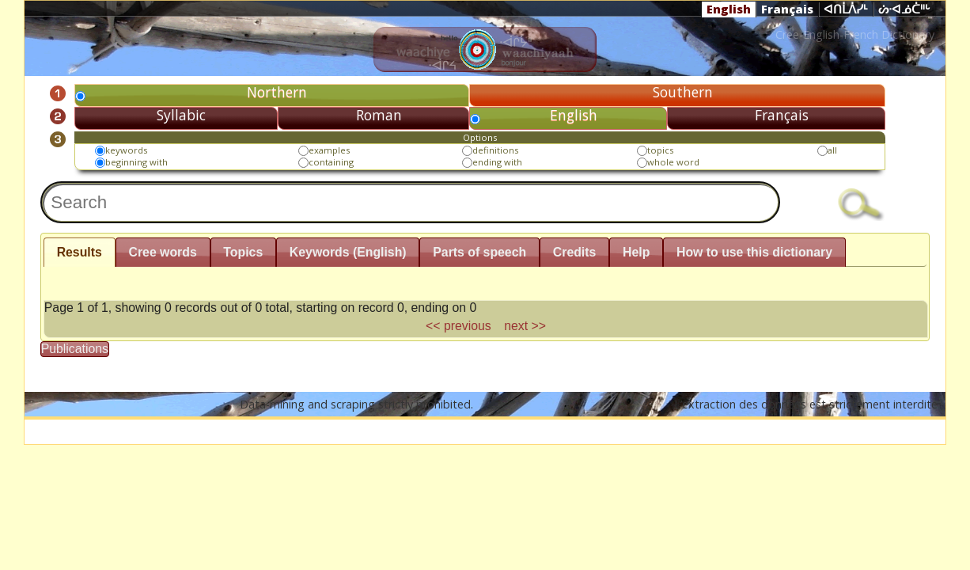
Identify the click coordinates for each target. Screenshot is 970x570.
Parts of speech (479, 252)
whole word (673, 162)
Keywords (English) (348, 252)
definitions (495, 150)
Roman (379, 114)
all (832, 150)
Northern (277, 91)
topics (660, 150)
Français (787, 9)
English (729, 9)
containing (331, 162)
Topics (243, 252)
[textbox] (410, 202)
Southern (683, 91)
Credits (575, 252)
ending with (497, 162)
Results (79, 252)
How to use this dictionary (754, 252)
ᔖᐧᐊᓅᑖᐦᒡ (904, 9)
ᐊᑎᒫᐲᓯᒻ (846, 9)
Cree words (162, 252)
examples (329, 150)
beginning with (136, 162)
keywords (126, 150)
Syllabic (181, 114)
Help (636, 252)
